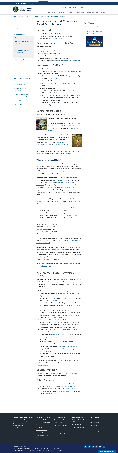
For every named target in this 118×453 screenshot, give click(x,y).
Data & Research (80, 12)
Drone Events (23, 74)
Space (97, 12)
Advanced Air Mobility (77, 424)
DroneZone (62, 317)
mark (59, 334)
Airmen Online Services (95, 422)
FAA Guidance (57, 431)
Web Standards (59, 450)
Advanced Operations (23, 84)
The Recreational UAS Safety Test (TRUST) (24, 42)
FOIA (41, 448)
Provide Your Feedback (107, 451)
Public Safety (23, 66)
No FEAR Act (56, 448)
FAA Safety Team (93, 428)
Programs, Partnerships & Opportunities (23, 89)
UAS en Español (23, 105)
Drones (103, 12)
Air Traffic (54, 12)
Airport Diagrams (58, 422)
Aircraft (48, 12)
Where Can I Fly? (76, 327)
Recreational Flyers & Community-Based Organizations (23, 33)
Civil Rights (35, 448)
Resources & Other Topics (23, 101)
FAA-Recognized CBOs (21, 56)
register (50, 71)
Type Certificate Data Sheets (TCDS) (42, 436)
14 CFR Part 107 (58, 180)
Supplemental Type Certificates (43, 432)
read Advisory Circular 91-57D (67, 386)
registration (54, 334)
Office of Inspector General (21, 450)
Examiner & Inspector (59, 428)
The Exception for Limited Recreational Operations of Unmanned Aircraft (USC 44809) (52, 144)
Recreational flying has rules (50, 83)
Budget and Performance (25, 448)
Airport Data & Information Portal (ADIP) (43, 423)
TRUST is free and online (56, 78)
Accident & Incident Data (41, 419)
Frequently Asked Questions (96, 431)
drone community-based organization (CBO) (67, 60)
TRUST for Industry (20, 47)
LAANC (55, 317)
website (47, 391)
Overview (16, 24)
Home (14, 16)
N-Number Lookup (94, 425)
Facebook (61, 391)
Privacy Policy (32, 450)
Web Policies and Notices (48, 450)
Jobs (69, 7)
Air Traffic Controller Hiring (78, 427)
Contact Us (23, 109)
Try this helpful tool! (71, 388)
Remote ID (75, 344)
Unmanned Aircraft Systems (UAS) (25, 16)
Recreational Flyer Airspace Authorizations (22, 51)
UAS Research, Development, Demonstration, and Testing (23, 95)
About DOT (15, 448)
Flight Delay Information (41, 430)
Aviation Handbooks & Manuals (61, 425)
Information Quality (48, 448)
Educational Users (23, 70)
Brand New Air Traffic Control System (78, 420)
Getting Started (23, 28)
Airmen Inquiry (93, 419)
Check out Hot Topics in (94, 31)
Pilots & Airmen (70, 12)
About (64, 7)
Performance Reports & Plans (61, 433)
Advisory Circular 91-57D (50, 300)
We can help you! (46, 266)
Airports (61, 12)
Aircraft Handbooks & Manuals (61, 419)
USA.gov (39, 450)
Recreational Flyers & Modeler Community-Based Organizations (50, 16)
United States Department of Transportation (24, 3)
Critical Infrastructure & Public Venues (23, 79)
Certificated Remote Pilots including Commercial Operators (23, 61)
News (74, 7)
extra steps (57, 38)
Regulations (90, 12)
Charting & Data (39, 427)
